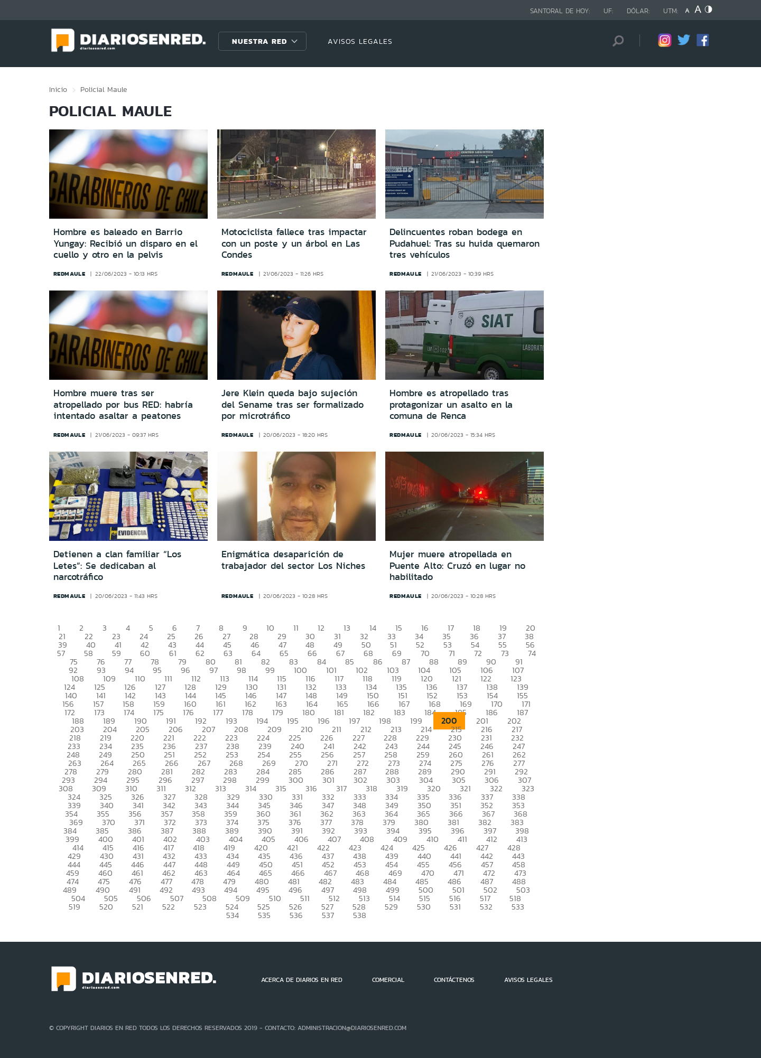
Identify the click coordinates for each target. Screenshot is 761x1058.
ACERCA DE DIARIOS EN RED (301, 980)
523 (200, 906)
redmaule (69, 273)
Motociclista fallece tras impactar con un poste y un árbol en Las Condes (294, 243)
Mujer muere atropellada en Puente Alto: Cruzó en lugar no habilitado (457, 565)
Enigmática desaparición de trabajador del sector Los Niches (293, 560)
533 (518, 906)
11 (296, 627)
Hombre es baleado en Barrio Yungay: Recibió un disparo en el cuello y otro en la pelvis (125, 243)
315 (280, 788)
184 (430, 712)
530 (424, 906)
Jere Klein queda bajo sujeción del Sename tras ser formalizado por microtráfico (292, 404)
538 (359, 915)
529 (391, 906)
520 (106, 906)
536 (296, 915)
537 (328, 915)
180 (308, 712)
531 (455, 906)
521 (137, 906)
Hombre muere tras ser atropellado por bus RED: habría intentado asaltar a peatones (123, 404)
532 (486, 906)
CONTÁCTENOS (454, 980)
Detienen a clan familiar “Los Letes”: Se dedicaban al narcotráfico (117, 565)
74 (532, 653)
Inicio (58, 89)
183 (399, 712)
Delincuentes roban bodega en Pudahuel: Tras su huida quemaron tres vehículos (464, 243)
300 (296, 779)
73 (505, 653)
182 (369, 712)
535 (264, 915)
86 (378, 661)
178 (247, 712)
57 (61, 653)
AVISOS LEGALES (360, 41)
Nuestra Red (259, 41)
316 (311, 788)
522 (168, 906)
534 (232, 915)
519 (74, 906)
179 (277, 712)
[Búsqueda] (615, 41)
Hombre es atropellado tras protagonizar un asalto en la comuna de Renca (451, 404)
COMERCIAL (388, 980)
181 (339, 712)
